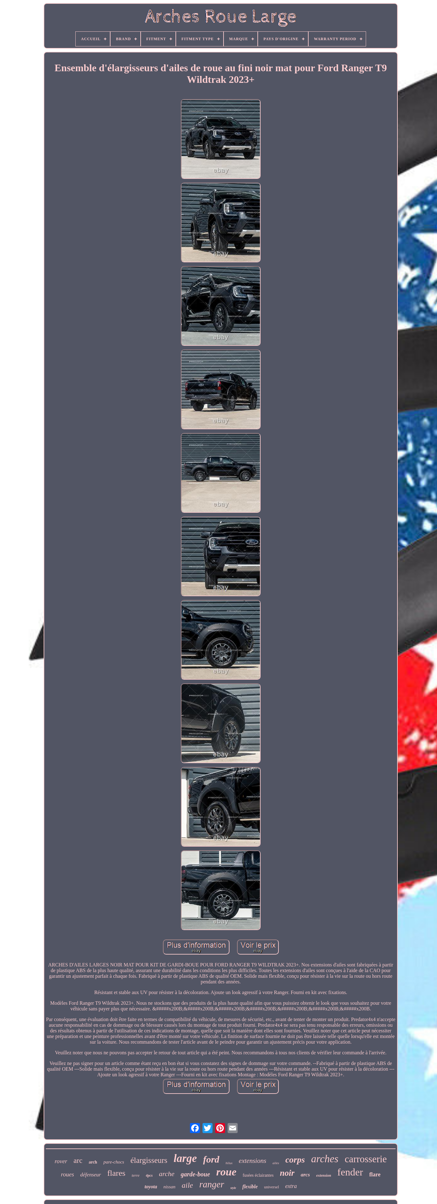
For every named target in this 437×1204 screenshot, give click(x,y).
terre (135, 1175)
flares (116, 1173)
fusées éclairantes (258, 1175)
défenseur (90, 1175)
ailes (275, 1163)
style (233, 1188)
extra (291, 1186)
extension (323, 1175)
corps (295, 1159)
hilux (229, 1163)
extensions (252, 1160)
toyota (150, 1186)
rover (61, 1161)
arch (93, 1162)
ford (211, 1159)
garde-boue (195, 1174)
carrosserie (366, 1158)
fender (350, 1172)
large (185, 1158)
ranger (211, 1184)
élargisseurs (148, 1160)
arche (166, 1174)
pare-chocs (113, 1161)
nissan (169, 1186)
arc (77, 1160)
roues (67, 1174)
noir (287, 1173)
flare (374, 1174)
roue (226, 1172)
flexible (250, 1186)
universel (271, 1187)
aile (187, 1185)
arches (324, 1158)
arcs (305, 1175)
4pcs (149, 1175)
